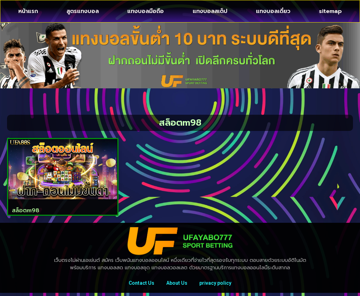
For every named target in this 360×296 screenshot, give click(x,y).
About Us (176, 284)
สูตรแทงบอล (82, 11)
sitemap (330, 11)
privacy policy (217, 284)
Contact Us (139, 284)
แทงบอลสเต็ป (210, 11)
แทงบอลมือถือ (145, 11)
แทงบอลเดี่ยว (273, 11)
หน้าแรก (28, 11)
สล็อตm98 (25, 210)
